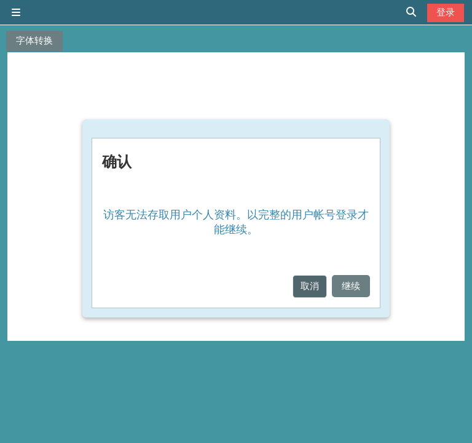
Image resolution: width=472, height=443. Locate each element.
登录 (445, 12)
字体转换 (34, 40)
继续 (351, 286)
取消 (310, 286)
